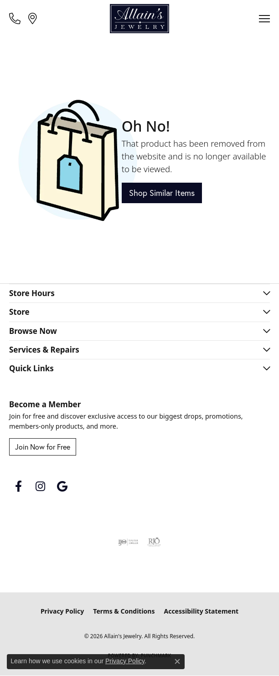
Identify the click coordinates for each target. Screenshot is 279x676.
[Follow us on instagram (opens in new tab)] (40, 486)
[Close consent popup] (177, 661)
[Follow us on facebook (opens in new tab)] (18, 486)
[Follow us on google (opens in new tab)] (62, 486)
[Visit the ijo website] (128, 542)
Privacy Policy (62, 611)
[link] (15, 18)
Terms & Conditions (124, 611)
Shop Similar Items (162, 192)
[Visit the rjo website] (154, 542)
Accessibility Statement (201, 611)
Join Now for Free (42, 446)
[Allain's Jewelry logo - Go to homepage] (139, 18)
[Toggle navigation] (264, 18)
